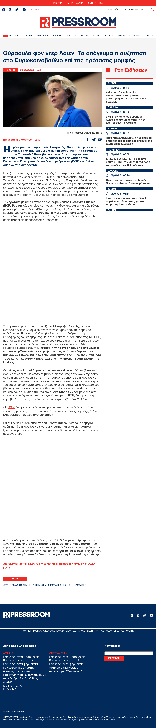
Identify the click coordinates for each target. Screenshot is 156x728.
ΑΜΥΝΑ (79, 3)
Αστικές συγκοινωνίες (17, 671)
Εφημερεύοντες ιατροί (18, 660)
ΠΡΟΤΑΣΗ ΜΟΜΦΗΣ (76, 584)
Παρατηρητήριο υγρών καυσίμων (24, 674)
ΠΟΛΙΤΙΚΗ (14, 35)
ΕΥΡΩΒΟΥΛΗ (52, 584)
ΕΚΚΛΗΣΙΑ (91, 3)
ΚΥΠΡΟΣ (109, 35)
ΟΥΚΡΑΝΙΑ (57, 3)
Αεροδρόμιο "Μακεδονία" (65, 671)
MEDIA (121, 35)
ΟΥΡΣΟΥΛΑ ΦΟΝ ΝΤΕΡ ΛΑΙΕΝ (23, 584)
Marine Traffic (12, 685)
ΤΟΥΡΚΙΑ (69, 3)
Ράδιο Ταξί (10, 689)
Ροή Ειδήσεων (131, 70)
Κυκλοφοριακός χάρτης (19, 667)
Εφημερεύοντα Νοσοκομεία (21, 656)
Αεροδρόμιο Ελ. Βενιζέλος (20, 678)
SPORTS (149, 35)
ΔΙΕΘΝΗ (96, 35)
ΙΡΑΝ (101, 3)
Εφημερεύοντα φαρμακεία (20, 664)
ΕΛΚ (11, 407)
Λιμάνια (8, 682)
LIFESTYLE (134, 35)
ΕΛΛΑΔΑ (57, 35)
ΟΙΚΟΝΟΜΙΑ (42, 35)
